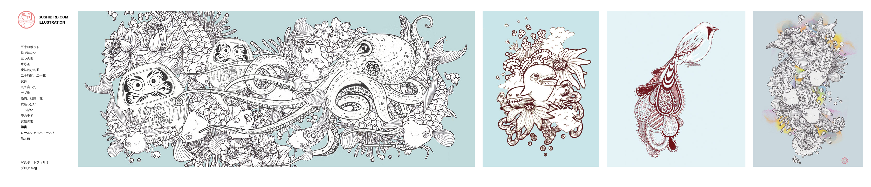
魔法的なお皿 (30, 70)
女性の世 (27, 121)
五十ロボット (30, 47)
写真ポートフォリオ (35, 162)
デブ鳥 (25, 93)
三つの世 (27, 58)
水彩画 (25, 64)
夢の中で (27, 115)
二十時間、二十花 (33, 75)
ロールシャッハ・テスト (38, 133)
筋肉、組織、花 (32, 98)
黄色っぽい (28, 104)
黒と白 (25, 138)
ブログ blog (29, 168)
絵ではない (28, 53)
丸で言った (28, 87)
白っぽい (27, 110)
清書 (24, 127)
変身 (24, 81)
